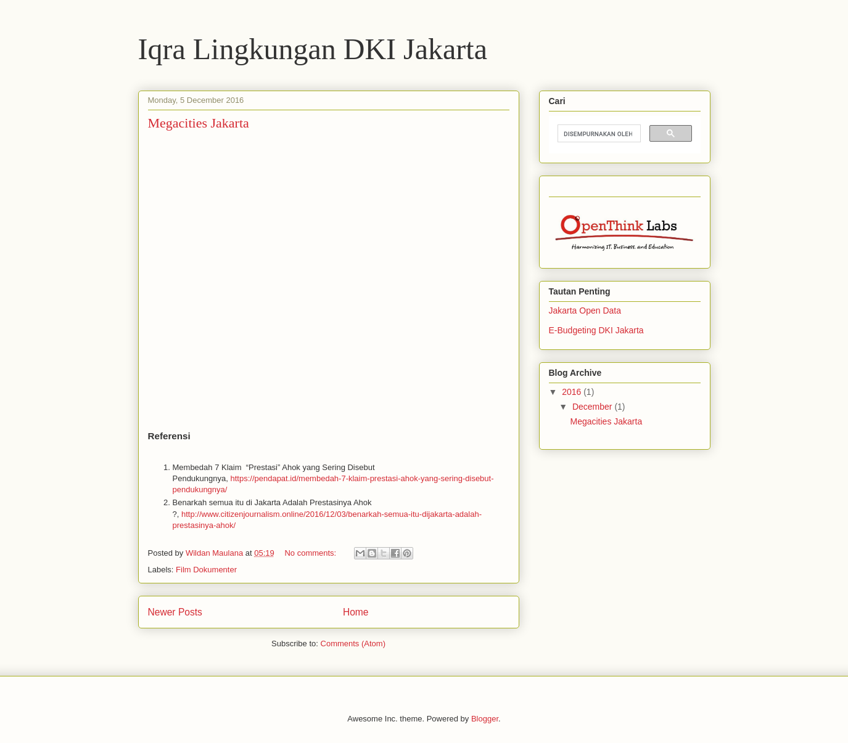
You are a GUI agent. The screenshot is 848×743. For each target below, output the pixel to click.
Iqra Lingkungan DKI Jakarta (312, 49)
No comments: (311, 553)
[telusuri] (598, 133)
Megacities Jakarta (198, 123)
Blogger (484, 718)
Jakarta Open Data (585, 310)
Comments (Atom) (353, 643)
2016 (572, 392)
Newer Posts (175, 612)
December (593, 407)
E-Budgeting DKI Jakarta (596, 330)
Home (356, 612)
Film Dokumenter (206, 569)
